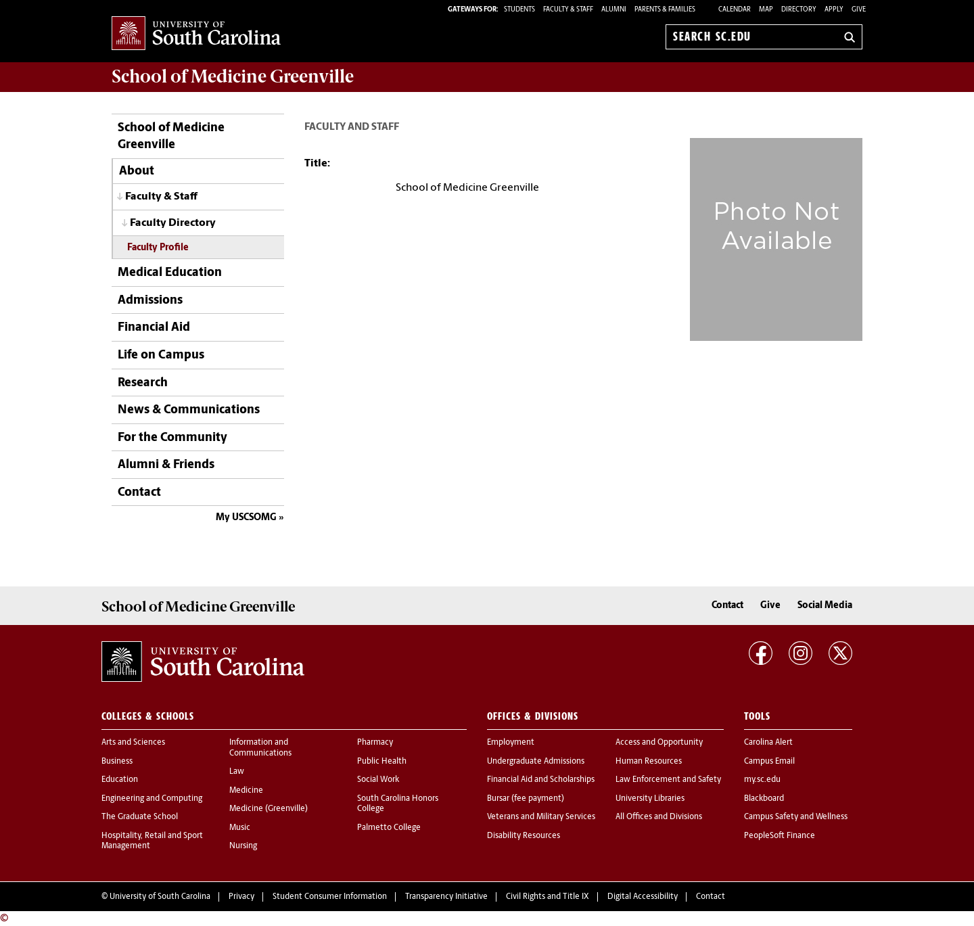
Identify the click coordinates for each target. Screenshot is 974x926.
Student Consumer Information (330, 897)
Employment (510, 743)
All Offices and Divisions (659, 817)
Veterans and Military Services (541, 817)
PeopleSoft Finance (779, 836)
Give (859, 10)
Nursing (243, 846)
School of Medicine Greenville (171, 137)
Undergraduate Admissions (535, 762)
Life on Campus (161, 355)
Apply (834, 10)
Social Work (378, 780)
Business (117, 762)
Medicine (246, 791)
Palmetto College (389, 828)
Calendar (734, 10)
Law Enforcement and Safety (668, 780)
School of (233, 76)
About (136, 171)
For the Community (172, 438)
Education (119, 780)
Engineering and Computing (151, 799)
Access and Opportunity (659, 743)
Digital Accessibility (642, 897)
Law (236, 772)
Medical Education (170, 273)
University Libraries (650, 799)
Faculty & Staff (161, 196)
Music (239, 828)
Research (143, 383)
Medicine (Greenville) (268, 809)
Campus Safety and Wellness (796, 817)
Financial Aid (154, 327)
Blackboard (764, 799)
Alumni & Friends (166, 465)
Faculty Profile (158, 248)
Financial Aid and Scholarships (541, 780)
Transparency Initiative (446, 897)
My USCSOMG (246, 518)
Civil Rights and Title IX (547, 897)
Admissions (150, 300)
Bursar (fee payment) (525, 799)
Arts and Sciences (133, 743)
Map (766, 10)
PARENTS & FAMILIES (664, 10)
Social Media (824, 606)
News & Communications (189, 410)
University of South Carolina (160, 897)
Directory (798, 10)
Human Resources (649, 762)
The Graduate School (139, 817)
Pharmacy (375, 743)
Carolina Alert (768, 743)
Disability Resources (523, 836)
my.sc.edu (762, 780)
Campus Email (769, 762)
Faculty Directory (173, 223)
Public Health (382, 762)
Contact (139, 492)
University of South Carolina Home (196, 34)
